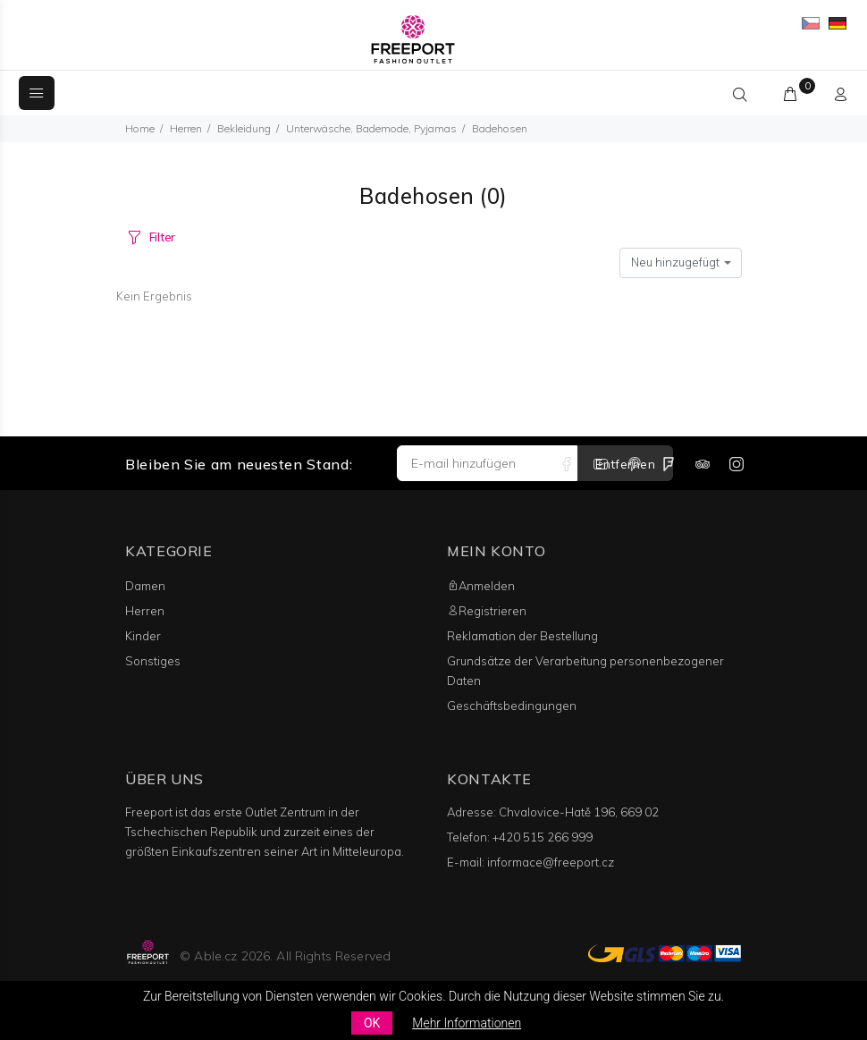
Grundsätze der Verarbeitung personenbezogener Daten (585, 671)
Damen (145, 586)
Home (140, 128)
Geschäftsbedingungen (512, 705)
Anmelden (481, 586)
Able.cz (215, 956)
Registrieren (486, 611)
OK (372, 1023)
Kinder (143, 636)
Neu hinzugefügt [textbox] (675, 262)
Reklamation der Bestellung (522, 636)
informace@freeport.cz (550, 862)
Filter (162, 237)
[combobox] (680, 263)
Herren (186, 128)
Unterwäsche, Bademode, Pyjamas (371, 128)
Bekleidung (244, 128)
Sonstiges (153, 661)
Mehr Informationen (466, 1023)
